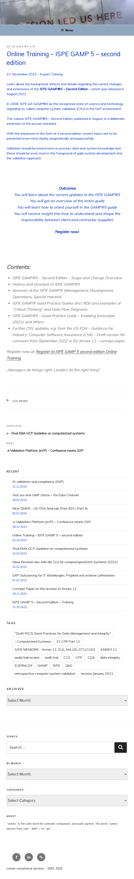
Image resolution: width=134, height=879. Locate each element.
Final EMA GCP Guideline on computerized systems (50, 548)
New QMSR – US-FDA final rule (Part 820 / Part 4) (50, 508)
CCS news (20, 401)
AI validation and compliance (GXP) (38, 482)
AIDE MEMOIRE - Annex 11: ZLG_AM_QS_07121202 (55, 649)
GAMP (43, 665)
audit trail (51, 657)
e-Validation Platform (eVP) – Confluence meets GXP (51, 522)
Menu (67, 30)
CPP (79, 657)
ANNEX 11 (108, 649)
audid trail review (27, 657)
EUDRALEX (23, 665)
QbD (68, 665)
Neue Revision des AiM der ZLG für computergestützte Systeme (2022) (65, 562)
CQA (91, 657)
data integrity (110, 657)
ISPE (56, 665)
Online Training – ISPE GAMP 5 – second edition (47, 535)
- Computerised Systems (33, 641)
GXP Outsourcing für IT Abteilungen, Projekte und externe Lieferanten (63, 575)
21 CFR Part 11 (68, 641)
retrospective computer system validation (45, 673)
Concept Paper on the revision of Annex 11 (44, 589)
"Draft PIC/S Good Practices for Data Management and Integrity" (63, 633)
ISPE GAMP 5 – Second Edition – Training (42, 602)
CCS (32, 46)
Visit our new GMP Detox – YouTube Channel (45, 495)
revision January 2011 (97, 673)
